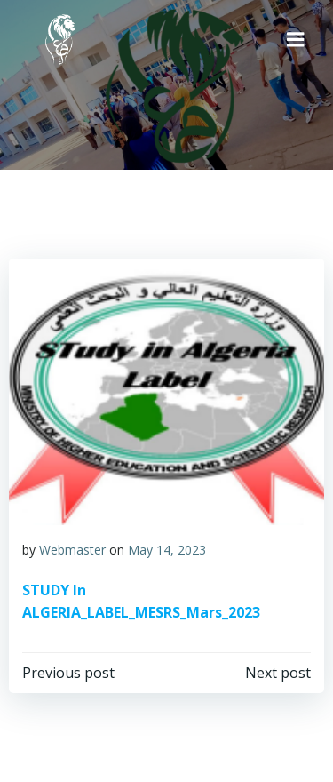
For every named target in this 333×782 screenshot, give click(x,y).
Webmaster (72, 549)
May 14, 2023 (167, 549)
